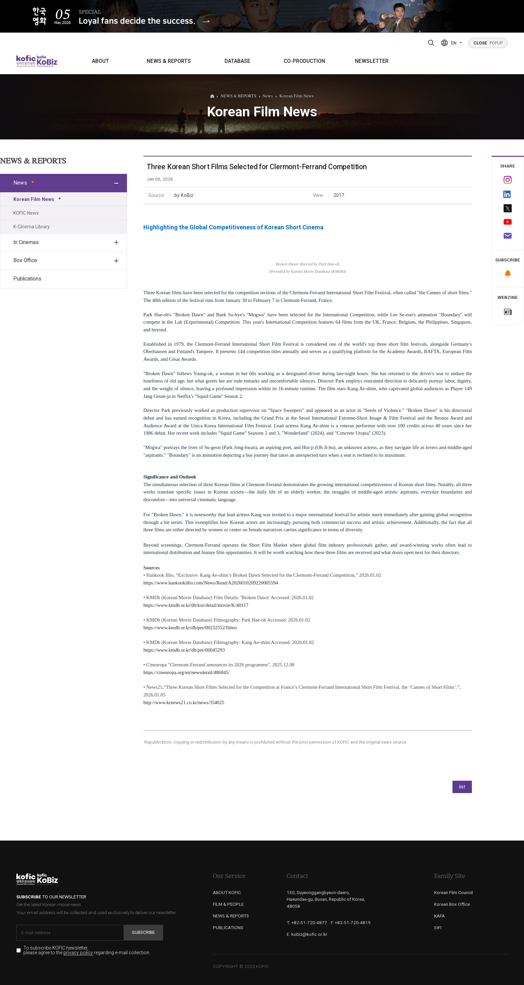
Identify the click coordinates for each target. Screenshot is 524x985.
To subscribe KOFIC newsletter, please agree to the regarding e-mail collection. (86, 951)
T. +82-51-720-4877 (307, 922)
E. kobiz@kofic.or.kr (307, 934)
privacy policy (78, 952)
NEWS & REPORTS (169, 61)
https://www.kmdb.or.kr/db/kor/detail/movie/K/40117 (195, 605)
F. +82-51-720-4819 (351, 922)
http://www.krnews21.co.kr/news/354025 (183, 702)
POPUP (488, 42)
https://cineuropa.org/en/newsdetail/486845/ (186, 672)
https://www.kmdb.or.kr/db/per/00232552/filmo (190, 627)
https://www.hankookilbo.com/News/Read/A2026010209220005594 (210, 582)
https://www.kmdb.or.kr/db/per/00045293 (184, 650)
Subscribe (143, 932)
